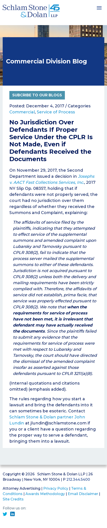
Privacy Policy (55, 488)
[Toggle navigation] (99, 7)
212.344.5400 (78, 479)
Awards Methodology (45, 494)
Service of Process (56, 112)
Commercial (22, 112)
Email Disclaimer (83, 494)
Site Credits (13, 499)
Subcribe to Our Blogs (37, 95)
